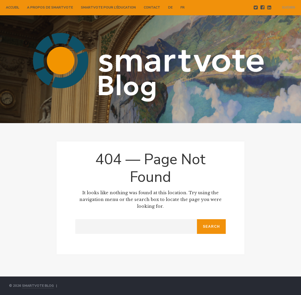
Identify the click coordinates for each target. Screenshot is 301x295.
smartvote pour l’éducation (108, 7)
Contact (152, 7)
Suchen (288, 7)
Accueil (12, 7)
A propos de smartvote (50, 7)
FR (182, 7)
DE (170, 7)
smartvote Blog (38, 286)
